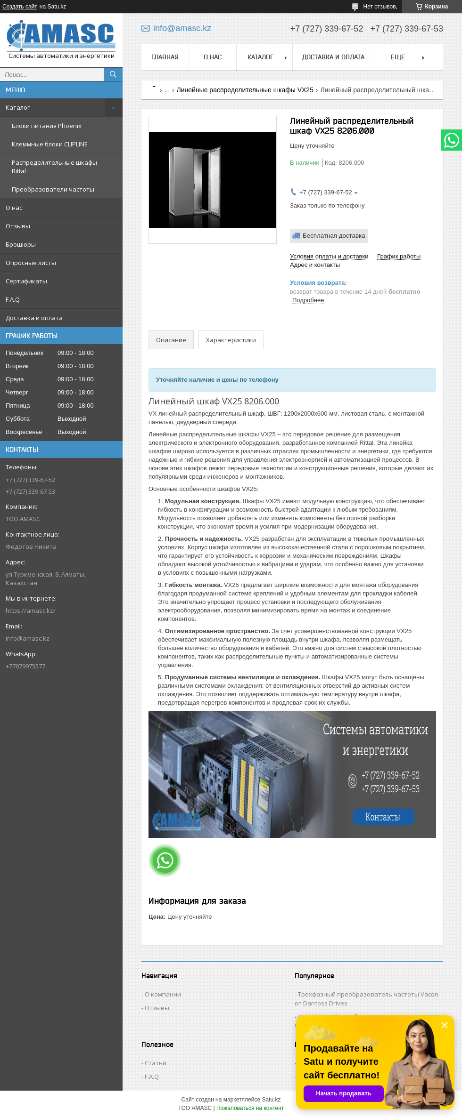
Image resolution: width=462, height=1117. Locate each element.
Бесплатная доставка (334, 235)
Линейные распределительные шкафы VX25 (245, 90)
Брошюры (21, 244)
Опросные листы (31, 262)
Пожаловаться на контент (250, 1108)
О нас (14, 207)
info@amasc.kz (28, 638)
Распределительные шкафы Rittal (54, 166)
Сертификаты (26, 281)
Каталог (18, 107)
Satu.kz (271, 1099)
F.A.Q (13, 299)
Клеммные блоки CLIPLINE (50, 144)
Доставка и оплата (34, 317)
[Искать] (113, 74)
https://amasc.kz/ (31, 610)
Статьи (155, 1063)
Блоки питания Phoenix (47, 125)
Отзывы (18, 226)
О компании (163, 994)
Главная (165, 57)
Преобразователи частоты (53, 189)
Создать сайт (19, 6)
